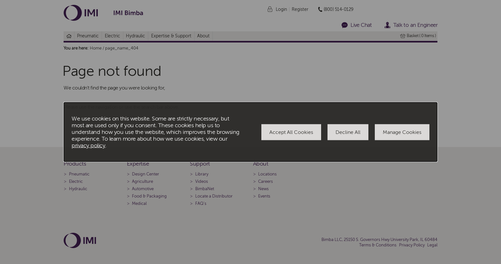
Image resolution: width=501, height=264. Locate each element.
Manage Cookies (402, 132)
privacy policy (88, 146)
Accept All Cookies (291, 132)
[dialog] (250, 132)
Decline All (347, 132)
